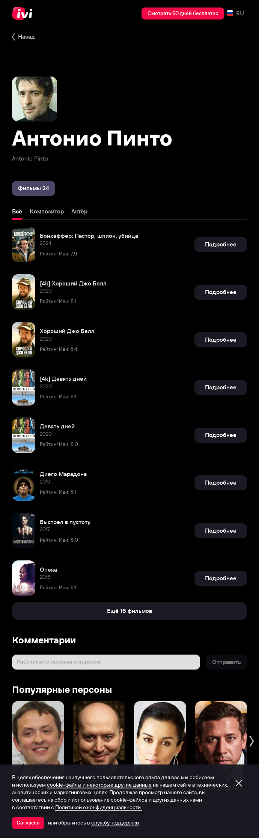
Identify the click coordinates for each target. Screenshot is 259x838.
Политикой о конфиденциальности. (98, 807)
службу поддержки (115, 823)
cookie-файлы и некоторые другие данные (99, 785)
